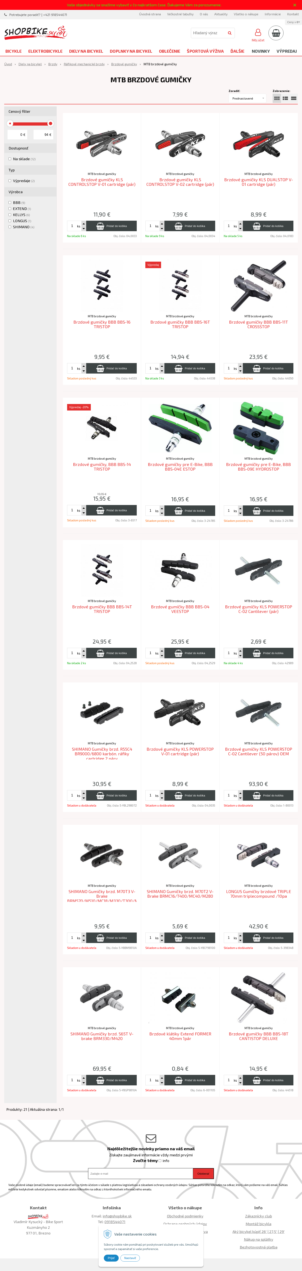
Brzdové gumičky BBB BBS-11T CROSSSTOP (258, 324)
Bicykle (13, 51)
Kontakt (293, 14)
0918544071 (114, 1221)
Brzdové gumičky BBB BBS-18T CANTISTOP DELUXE (258, 1036)
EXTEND (22, 208)
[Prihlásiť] (258, 34)
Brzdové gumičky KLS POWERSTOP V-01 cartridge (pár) (180, 751)
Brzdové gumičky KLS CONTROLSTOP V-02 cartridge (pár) (180, 182)
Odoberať (203, 1173)
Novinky (261, 51)
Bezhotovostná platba (258, 1247)
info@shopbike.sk (117, 1216)
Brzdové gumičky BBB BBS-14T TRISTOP (102, 609)
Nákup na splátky (258, 1239)
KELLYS (21, 214)
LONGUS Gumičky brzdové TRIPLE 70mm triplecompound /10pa (258, 894)
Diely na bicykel (86, 51)
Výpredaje (24, 180)
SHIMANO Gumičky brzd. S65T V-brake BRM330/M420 (101, 1036)
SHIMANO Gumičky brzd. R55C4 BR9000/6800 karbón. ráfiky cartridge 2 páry (102, 753)
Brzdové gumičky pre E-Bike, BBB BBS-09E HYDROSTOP (258, 467)
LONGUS (22, 220)
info (166, 1160)
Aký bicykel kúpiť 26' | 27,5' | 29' (259, 1231)
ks (78, 226)
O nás (204, 14)
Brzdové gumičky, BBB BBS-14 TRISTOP (102, 467)
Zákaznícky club (258, 1216)
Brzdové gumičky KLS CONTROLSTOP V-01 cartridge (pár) (101, 182)
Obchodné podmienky (185, 1216)
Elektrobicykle (45, 51)
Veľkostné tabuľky (180, 14)
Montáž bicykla (258, 1223)
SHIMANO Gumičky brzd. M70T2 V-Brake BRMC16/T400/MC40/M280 (180, 894)
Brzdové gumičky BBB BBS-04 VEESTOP (180, 609)
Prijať (111, 1258)
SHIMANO (23, 226)
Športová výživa (205, 51)
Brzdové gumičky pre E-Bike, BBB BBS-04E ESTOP (180, 467)
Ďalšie (237, 51)
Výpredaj (287, 51)
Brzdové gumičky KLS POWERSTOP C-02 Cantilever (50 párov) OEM (258, 751)
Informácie (273, 14)
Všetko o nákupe (246, 14)
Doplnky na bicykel (131, 51)
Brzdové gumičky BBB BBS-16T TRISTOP (180, 324)
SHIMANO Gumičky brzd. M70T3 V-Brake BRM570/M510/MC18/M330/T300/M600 (106, 896)
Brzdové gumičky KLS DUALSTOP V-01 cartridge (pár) (258, 182)
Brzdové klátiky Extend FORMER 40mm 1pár (180, 1036)
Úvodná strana (150, 14)
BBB (19, 202)
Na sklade (24, 158)
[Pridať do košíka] (111, 226)
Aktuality (221, 14)
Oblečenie (169, 51)
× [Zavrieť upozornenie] (295, 4)
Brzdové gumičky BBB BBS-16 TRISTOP (101, 324)
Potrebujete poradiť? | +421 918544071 (38, 15)
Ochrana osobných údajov (185, 1223)
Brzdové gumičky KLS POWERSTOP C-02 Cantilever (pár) (258, 609)
